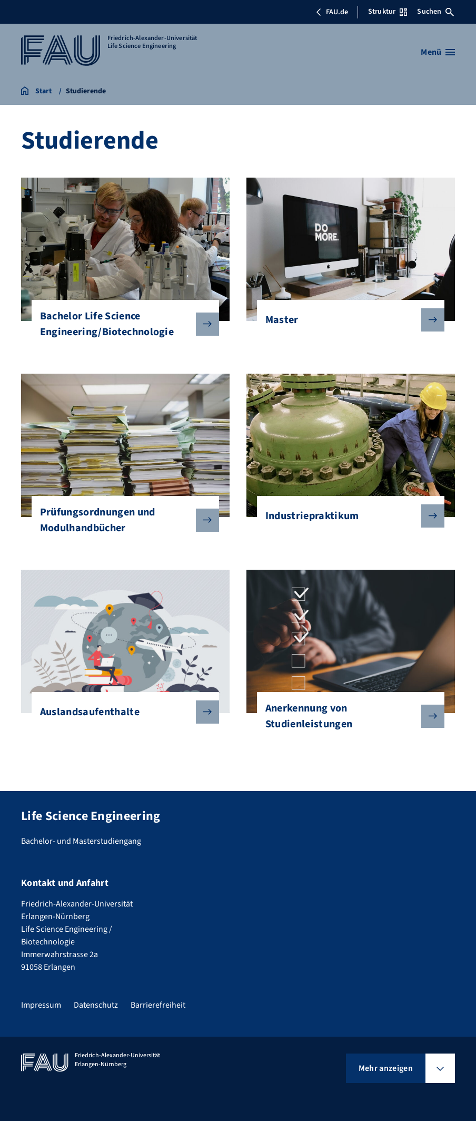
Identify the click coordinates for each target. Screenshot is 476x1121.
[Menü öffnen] (438, 52)
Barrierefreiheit (158, 1005)
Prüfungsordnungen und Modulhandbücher (121, 520)
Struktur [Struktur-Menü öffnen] (387, 11)
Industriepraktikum (346, 516)
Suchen (435, 11)
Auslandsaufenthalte (121, 712)
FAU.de (331, 12)
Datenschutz (96, 1005)
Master (346, 320)
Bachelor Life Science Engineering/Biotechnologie (121, 324)
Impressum (41, 1005)
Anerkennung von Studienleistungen (346, 716)
